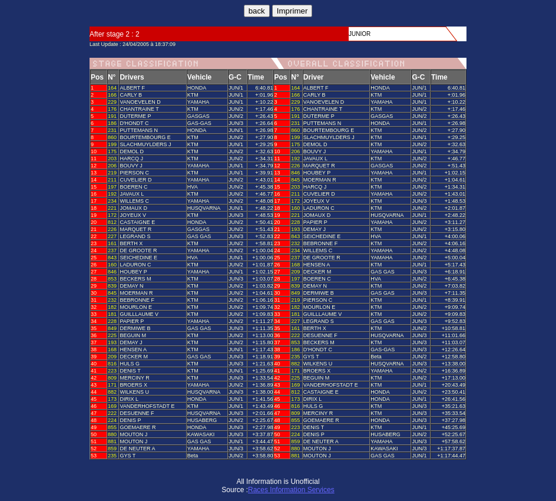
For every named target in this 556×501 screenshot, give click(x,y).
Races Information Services (291, 490)
